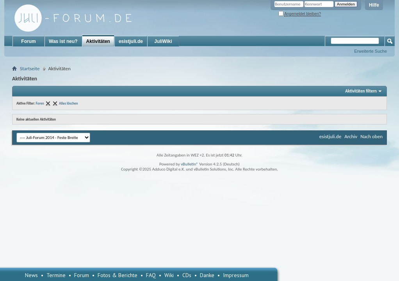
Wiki (169, 275)
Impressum (236, 275)
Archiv (350, 136)
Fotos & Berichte (117, 275)
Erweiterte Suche (370, 51)
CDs (186, 275)
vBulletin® (189, 164)
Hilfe (374, 5)
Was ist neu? (63, 41)
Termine (56, 275)
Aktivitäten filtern (361, 91)
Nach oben (371, 136)
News (31, 275)
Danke (207, 275)
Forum (28, 41)
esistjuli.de (131, 41)
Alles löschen (68, 103)
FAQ (151, 275)
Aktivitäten (98, 41)
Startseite (30, 68)
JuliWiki (163, 41)
